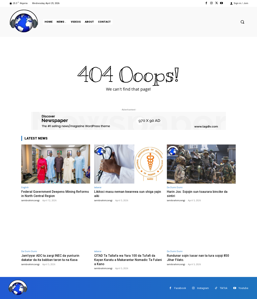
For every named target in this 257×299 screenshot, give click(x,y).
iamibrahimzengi (30, 200)
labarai (97, 187)
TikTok (223, 287)
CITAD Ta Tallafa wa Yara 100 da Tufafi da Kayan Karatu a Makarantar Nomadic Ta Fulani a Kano (126, 259)
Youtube (243, 287)
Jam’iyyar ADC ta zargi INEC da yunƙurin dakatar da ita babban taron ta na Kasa (51, 257)
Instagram (203, 287)
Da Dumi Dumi (175, 187)
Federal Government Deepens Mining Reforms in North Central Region (49, 194)
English (25, 187)
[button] (242, 22)
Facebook (180, 287)
